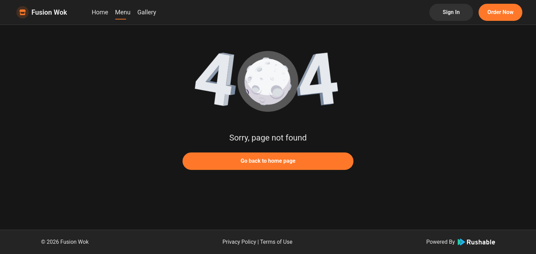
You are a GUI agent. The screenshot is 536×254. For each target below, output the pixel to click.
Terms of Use (276, 242)
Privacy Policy (239, 242)
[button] (268, 82)
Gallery (146, 12)
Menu (123, 12)
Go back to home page (268, 161)
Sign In (451, 12)
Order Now (500, 12)
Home (100, 12)
